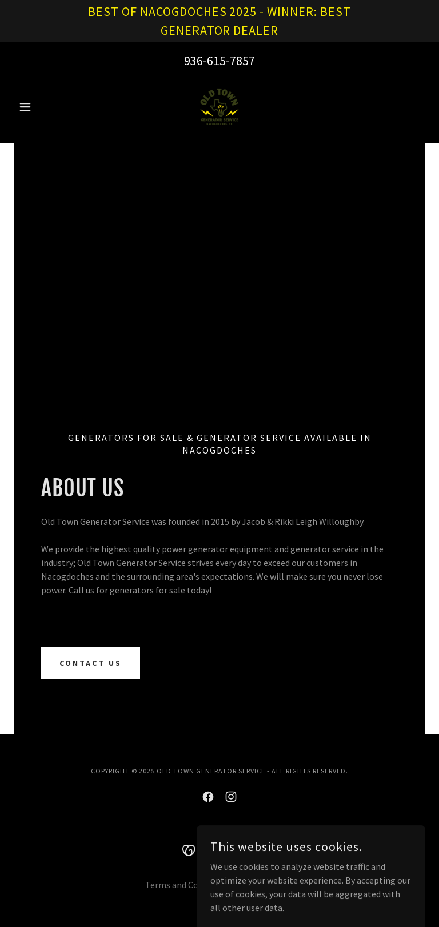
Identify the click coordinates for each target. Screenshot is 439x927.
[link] (219, 107)
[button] (44, 106)
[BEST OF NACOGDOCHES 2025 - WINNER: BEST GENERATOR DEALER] (219, 21)
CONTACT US (90, 663)
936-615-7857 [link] (219, 61)
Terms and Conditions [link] (188, 884)
